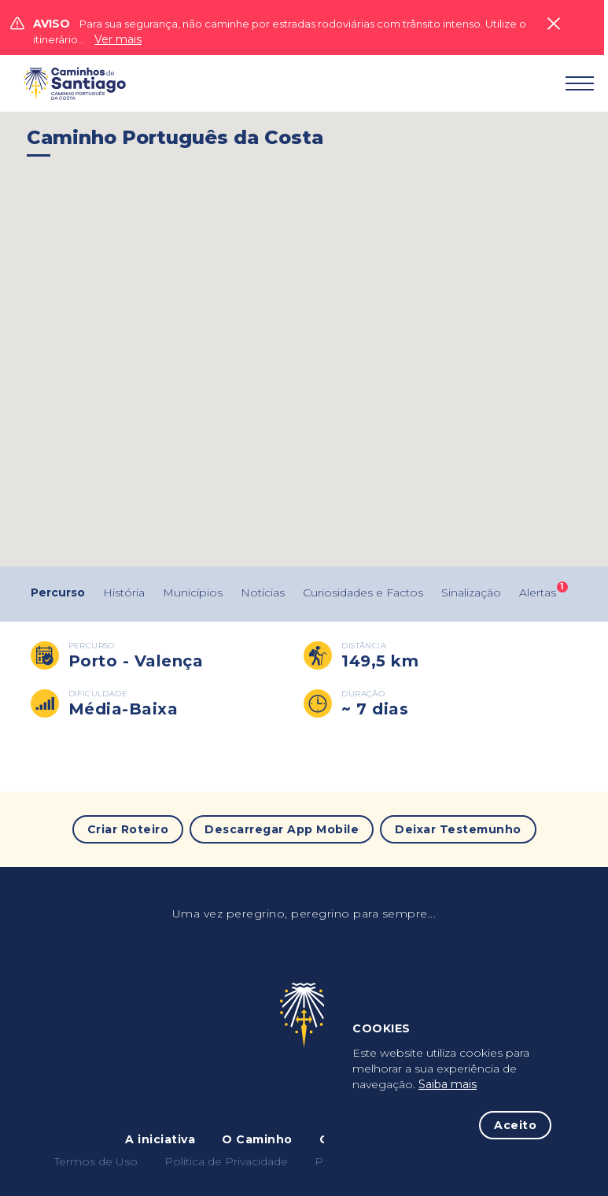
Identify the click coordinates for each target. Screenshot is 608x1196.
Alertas (537, 592)
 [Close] (553, 23)
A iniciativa (160, 1139)
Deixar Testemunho (458, 829)
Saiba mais (447, 1084)
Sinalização (471, 592)
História (124, 592)
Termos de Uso (96, 1161)
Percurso (58, 592)
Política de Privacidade (226, 1161)
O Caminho (257, 1139)
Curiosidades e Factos (363, 592)
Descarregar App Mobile (282, 829)
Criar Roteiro (128, 829)
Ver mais (118, 39)
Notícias (263, 592)
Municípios (193, 592)
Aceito (515, 1125)
